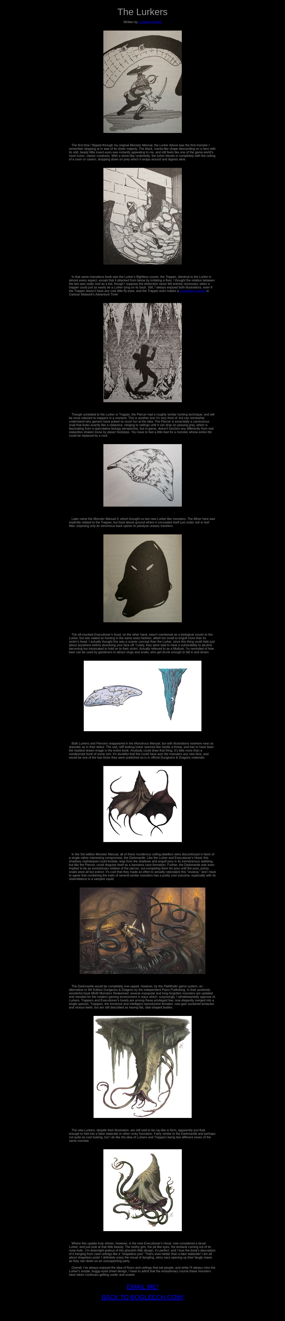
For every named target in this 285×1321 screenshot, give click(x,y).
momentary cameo (193, 291)
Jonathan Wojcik (149, 22)
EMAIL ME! (142, 1286)
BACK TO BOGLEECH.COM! (142, 1297)
